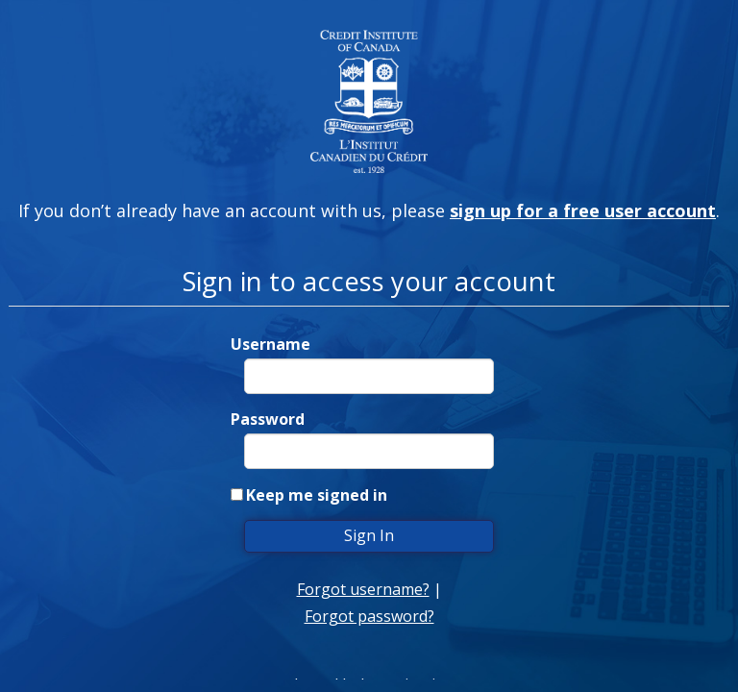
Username (270, 344)
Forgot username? (363, 589)
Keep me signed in (316, 495)
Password (268, 419)
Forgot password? (369, 616)
